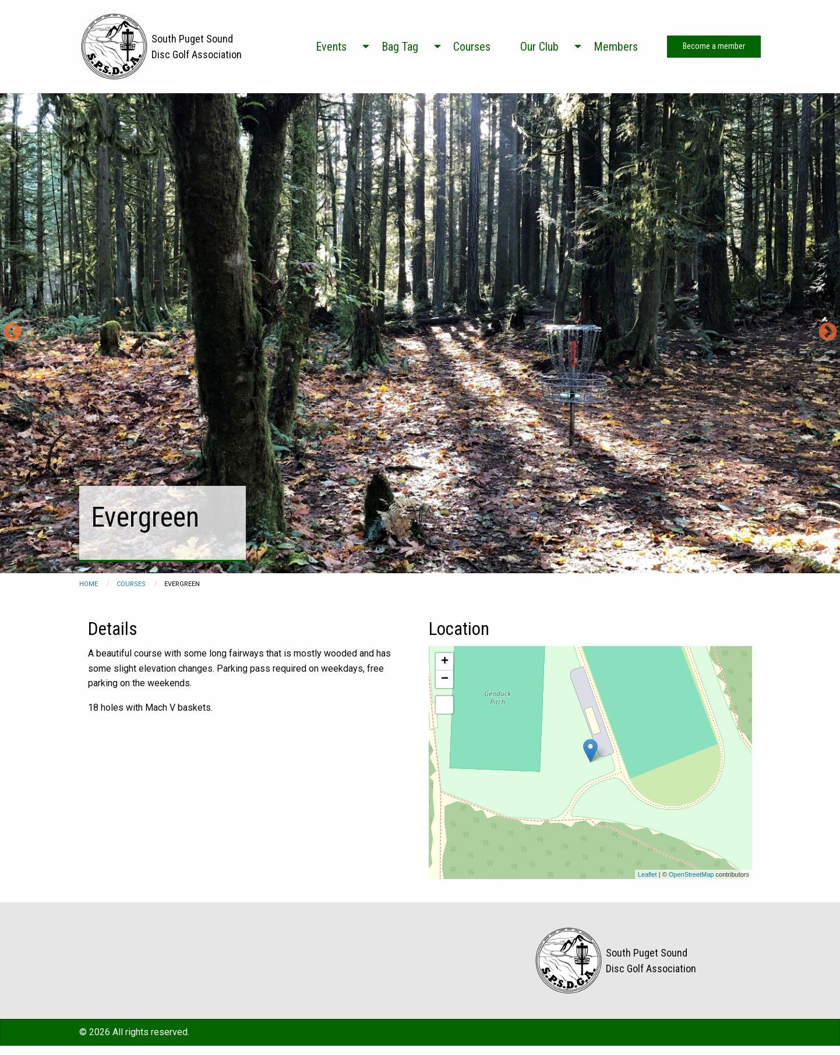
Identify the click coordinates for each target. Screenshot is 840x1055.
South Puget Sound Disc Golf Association (196, 47)
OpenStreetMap (691, 874)
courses (131, 584)
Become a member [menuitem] (714, 46)
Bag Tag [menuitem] (400, 47)
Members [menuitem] (616, 47)
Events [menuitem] (331, 47)
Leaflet (647, 874)
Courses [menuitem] (471, 47)
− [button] (445, 679)
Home (88, 584)
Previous (12, 332)
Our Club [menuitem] (539, 47)
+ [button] (445, 662)
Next (828, 332)
